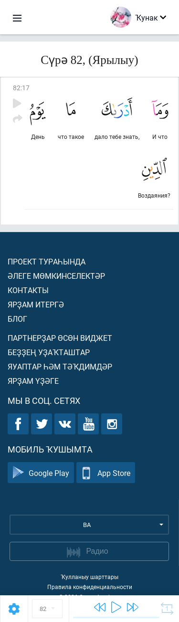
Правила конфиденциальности (89, 586)
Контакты (28, 290)
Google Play (40, 472)
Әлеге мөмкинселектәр (56, 276)
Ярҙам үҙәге (33, 381)
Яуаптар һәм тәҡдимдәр (60, 366)
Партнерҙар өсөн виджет (60, 338)
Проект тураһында (46, 261)
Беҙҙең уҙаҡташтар (49, 352)
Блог (17, 319)
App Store (105, 472)
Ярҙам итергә (36, 304)
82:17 (21, 87)
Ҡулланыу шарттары (89, 576)
